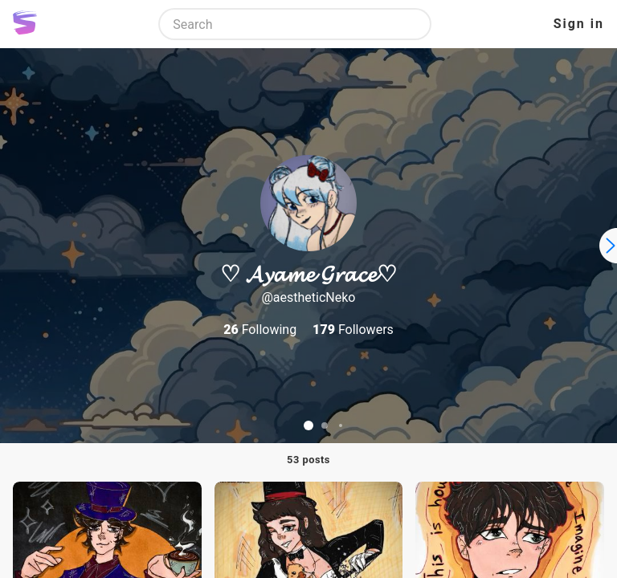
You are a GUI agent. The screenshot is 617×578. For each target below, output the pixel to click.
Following (259, 329)
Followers (353, 329)
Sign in (579, 23)
